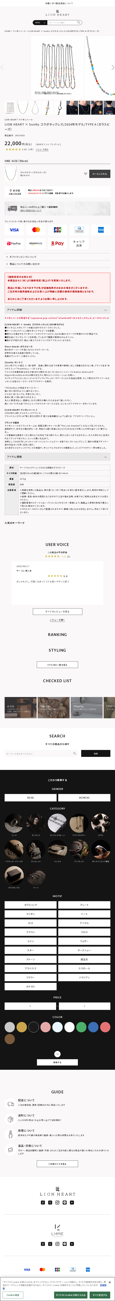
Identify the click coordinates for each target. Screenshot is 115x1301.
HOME (8, 31)
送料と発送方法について (30, 210)
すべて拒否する (100, 1295)
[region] (57, 1289)
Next (111, 67)
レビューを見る (42, 149)
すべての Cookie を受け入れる (71, 1295)
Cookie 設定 (13, 1295)
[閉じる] (109, 1282)
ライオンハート (19, 31)
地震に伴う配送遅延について (59, 3)
